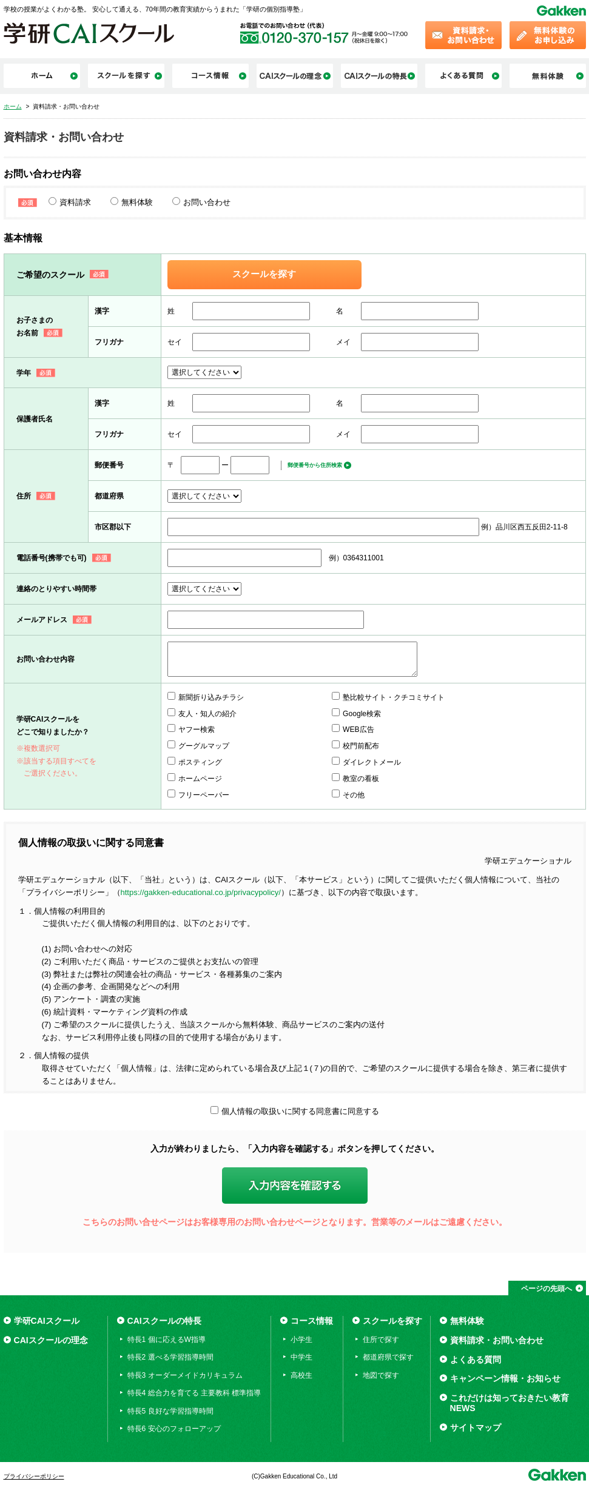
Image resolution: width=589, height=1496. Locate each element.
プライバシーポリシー (34, 1476)
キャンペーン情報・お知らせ (505, 1378)
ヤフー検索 (196, 729)
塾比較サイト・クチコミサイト (394, 697)
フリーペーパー (203, 795)
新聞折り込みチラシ (211, 697)
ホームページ (200, 778)
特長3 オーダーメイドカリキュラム (185, 1375)
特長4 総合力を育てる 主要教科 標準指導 (194, 1393)
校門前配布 (361, 746)
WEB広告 (358, 729)
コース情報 (312, 1321)
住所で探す (381, 1339)
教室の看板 (361, 778)
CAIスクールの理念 (51, 1340)
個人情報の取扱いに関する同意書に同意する (300, 1111)
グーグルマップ (203, 746)
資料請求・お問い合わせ (497, 1340)
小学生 (301, 1339)
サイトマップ (475, 1427)
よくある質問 (475, 1359)
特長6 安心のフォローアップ (174, 1428)
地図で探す (381, 1375)
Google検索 (362, 713)
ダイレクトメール (372, 762)
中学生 (301, 1357)
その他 (354, 795)
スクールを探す (264, 274)
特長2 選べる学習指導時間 (170, 1357)
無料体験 (137, 202)
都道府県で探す (388, 1357)
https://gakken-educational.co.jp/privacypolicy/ (201, 892)
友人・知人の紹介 (207, 713)
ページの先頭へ (546, 1288)
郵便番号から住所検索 (315, 465)
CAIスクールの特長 (164, 1321)
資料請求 (75, 202)
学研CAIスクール (46, 1321)
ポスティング (200, 762)
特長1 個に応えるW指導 (166, 1339)
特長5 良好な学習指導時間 (170, 1411)
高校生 (301, 1375)
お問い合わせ (207, 202)
